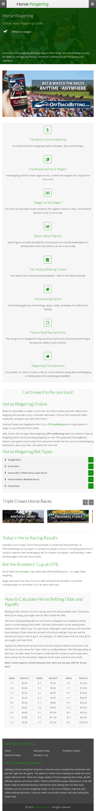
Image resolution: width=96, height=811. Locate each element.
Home (8, 750)
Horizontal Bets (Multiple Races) (22, 479)
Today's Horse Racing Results (30, 537)
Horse (32, 4)
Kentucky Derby (42, 750)
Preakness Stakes (71, 750)
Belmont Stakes (13, 755)
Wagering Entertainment (48, 372)
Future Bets (12, 486)
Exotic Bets (12, 466)
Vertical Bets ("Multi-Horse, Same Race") (26, 472)
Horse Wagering (42, 807)
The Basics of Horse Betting (48, 141)
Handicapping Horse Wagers (48, 186)
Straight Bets (13, 459)
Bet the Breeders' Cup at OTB (30, 564)
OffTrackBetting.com (57, 424)
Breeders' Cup (27, 571)
